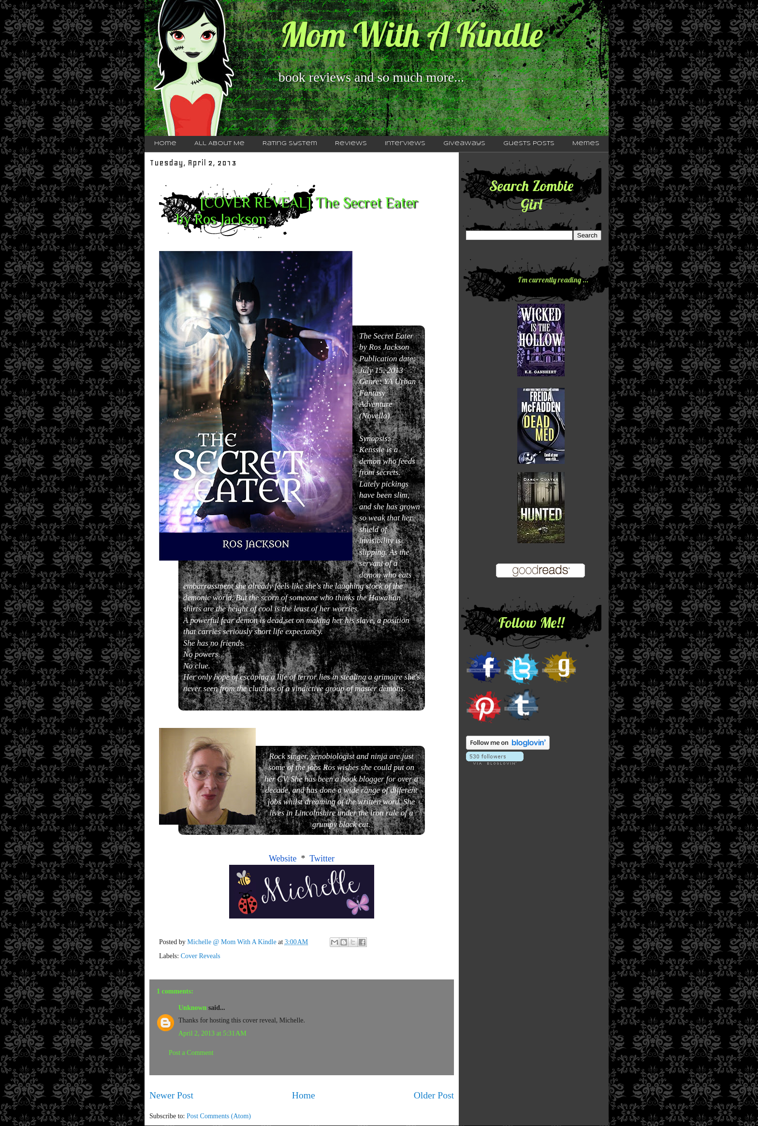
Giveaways (464, 143)
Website (283, 858)
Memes (585, 143)
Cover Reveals (200, 956)
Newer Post (171, 1095)
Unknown (192, 1007)
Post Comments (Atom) (219, 1116)
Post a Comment (191, 1052)
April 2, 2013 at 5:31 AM (212, 1033)
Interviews (405, 143)
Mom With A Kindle (411, 34)
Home (165, 143)
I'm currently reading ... (553, 279)
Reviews (351, 143)
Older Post (434, 1095)
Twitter (322, 858)
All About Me (219, 143)
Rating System (289, 143)
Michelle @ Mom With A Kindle (232, 942)
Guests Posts (528, 143)
